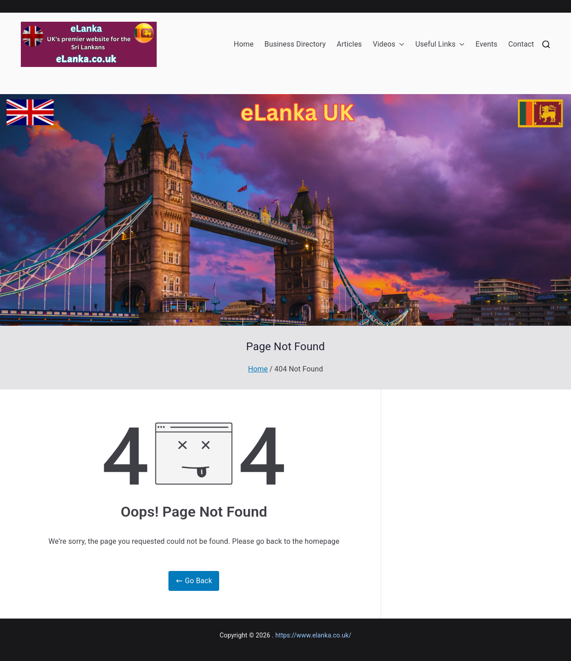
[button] (399, 44)
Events (486, 44)
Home (244, 44)
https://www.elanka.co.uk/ (313, 635)
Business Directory (295, 44)
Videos (388, 44)
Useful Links (440, 44)
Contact (521, 44)
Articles (349, 44)
